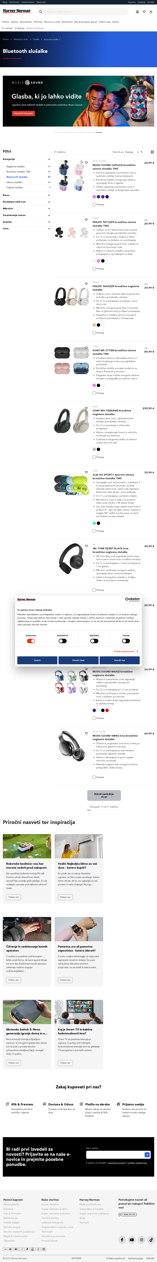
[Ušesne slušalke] (27, 182)
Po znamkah (7, 28)
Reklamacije (11, 1218)
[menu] (78, 25)
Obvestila (9, 1240)
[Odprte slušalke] (27, 187)
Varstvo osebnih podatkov (19, 1231)
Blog (5, 2)
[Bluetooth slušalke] (27, 177)
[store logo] (17, 11)
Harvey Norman (90, 1199)
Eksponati (41, 2)
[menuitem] (5, 22)
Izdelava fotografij (52, 1222)
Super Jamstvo (50, 1204)
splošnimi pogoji (116, 1163)
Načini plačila (11, 1204)
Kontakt (150, 2)
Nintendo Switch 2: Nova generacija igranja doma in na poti (26, 1033)
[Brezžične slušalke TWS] (27, 172)
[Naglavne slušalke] (27, 166)
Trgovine (132, 2)
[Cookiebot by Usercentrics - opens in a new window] (127, 600)
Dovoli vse (119, 660)
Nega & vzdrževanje (15, 1236)
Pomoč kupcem (13, 1199)
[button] (137, 11)
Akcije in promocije (34, 28)
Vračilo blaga (11, 1222)
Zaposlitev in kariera (92, 1209)
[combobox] (85, 11)
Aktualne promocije (53, 1236)
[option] (94, 196)
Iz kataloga (19, 28)
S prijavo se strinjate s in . (116, 1163)
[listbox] (117, 197)
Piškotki (150, 1258)
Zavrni (37, 660)
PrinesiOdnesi (50, 1240)
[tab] (27, 190)
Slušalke (36, 39)
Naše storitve (50, 1199)
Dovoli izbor (78, 660)
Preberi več (14, 897)
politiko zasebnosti (137, 1163)
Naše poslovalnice (90, 1204)
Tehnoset (47, 1231)
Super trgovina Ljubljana (94, 1213)
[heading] (27, 159)
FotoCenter (14, 2)
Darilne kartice (28, 2)
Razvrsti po (118, 152)
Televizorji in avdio (21, 39)
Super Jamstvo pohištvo (56, 1213)
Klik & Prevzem (12, 1213)
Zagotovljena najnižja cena (57, 1227)
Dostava (8, 1209)
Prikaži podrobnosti (124, 651)
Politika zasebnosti (115, 1258)
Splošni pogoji (12, 1227)
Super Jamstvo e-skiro (55, 1209)
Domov (6, 39)
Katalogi (141, 2)
